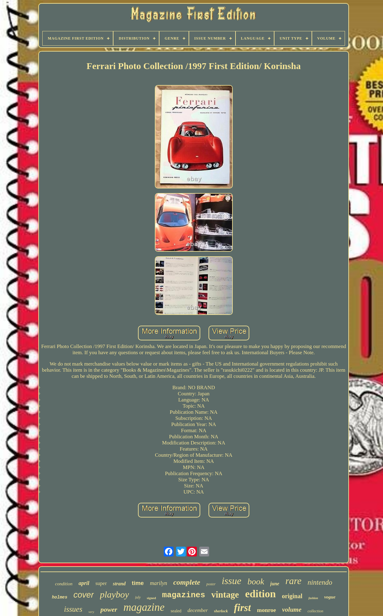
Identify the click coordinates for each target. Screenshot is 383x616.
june (274, 583)
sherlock (221, 611)
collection (315, 611)
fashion (313, 598)
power (108, 609)
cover (84, 594)
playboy (114, 594)
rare (293, 580)
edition (260, 593)
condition (64, 583)
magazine (143, 607)
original (292, 596)
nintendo (320, 582)
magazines (183, 595)
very (91, 612)
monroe (266, 610)
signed (151, 598)
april (84, 583)
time (138, 583)
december (198, 610)
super (101, 583)
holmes (59, 597)
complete (186, 582)
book (255, 581)
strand (119, 583)
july (138, 597)
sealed (176, 611)
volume (291, 609)
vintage (225, 594)
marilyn (158, 583)
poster (211, 584)
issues (73, 609)
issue (231, 580)
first (242, 607)
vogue (329, 597)
